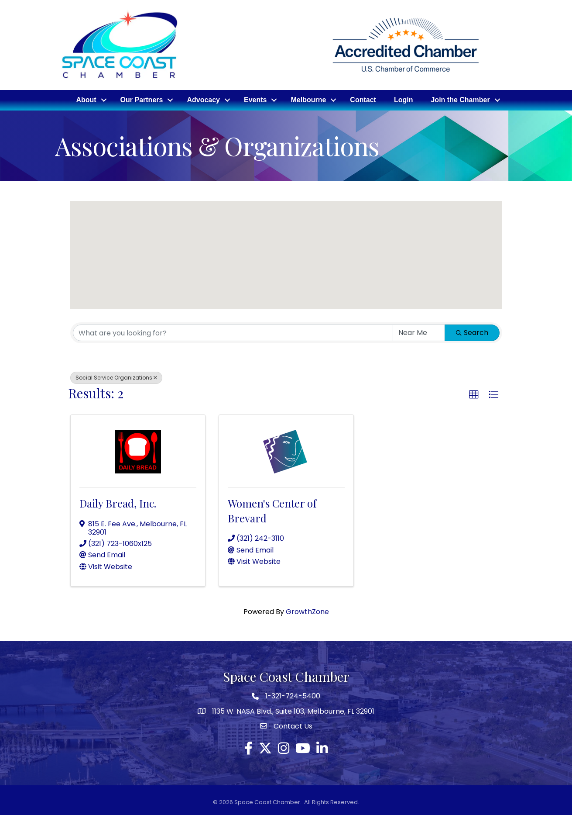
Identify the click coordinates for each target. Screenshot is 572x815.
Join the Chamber (460, 100)
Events (255, 100)
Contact (363, 100)
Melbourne (308, 100)
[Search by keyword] (233, 333)
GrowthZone (307, 611)
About (86, 100)
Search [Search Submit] (472, 333)
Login (403, 100)
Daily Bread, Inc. (117, 503)
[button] (310, 275)
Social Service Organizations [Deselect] (116, 377)
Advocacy (203, 100)
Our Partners (141, 100)
